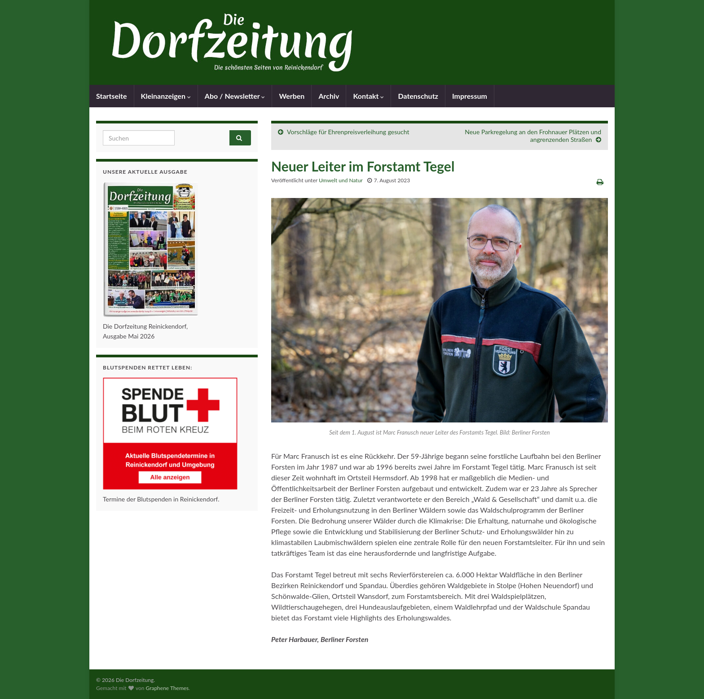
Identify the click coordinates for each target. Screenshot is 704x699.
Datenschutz (418, 96)
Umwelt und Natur (341, 180)
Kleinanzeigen (166, 96)
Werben (291, 96)
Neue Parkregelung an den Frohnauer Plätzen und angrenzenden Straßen (533, 135)
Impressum (469, 96)
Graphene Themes (167, 688)
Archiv (328, 96)
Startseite (111, 96)
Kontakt (368, 96)
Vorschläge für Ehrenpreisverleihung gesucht (348, 132)
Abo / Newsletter (235, 96)
